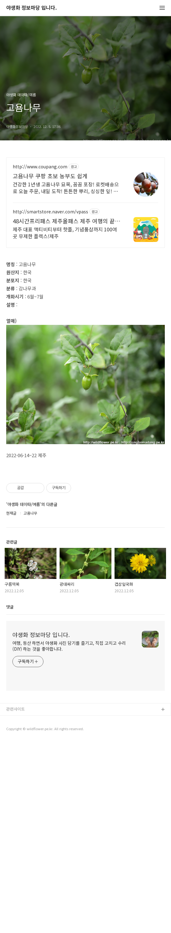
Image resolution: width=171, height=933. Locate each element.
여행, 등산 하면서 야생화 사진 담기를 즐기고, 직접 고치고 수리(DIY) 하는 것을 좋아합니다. (69, 837)
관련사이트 (15, 900)
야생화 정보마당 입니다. (31, 8)
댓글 (10, 797)
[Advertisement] (85, 211)
